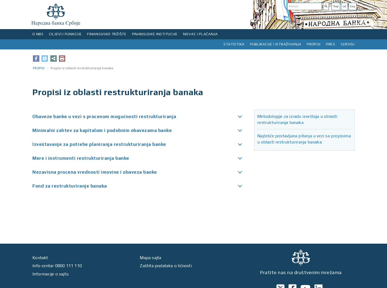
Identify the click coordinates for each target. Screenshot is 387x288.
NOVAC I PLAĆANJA (200, 34)
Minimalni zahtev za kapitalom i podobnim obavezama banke (102, 130)
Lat (344, 6)
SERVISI (348, 44)
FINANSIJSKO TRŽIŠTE (106, 34)
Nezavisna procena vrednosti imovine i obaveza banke (94, 172)
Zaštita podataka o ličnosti (166, 265)
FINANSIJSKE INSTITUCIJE (155, 34)
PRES (330, 44)
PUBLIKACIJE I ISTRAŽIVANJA (275, 44)
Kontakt (40, 257)
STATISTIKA (234, 44)
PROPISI (314, 44)
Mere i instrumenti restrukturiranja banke (80, 158)
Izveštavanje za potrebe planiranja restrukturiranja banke (99, 144)
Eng (352, 6)
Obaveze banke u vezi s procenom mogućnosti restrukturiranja (104, 116)
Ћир (336, 6)
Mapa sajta (150, 257)
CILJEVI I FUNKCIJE (65, 34)
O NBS (38, 34)
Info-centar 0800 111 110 (57, 265)
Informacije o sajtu (50, 274)
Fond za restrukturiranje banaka (69, 186)
